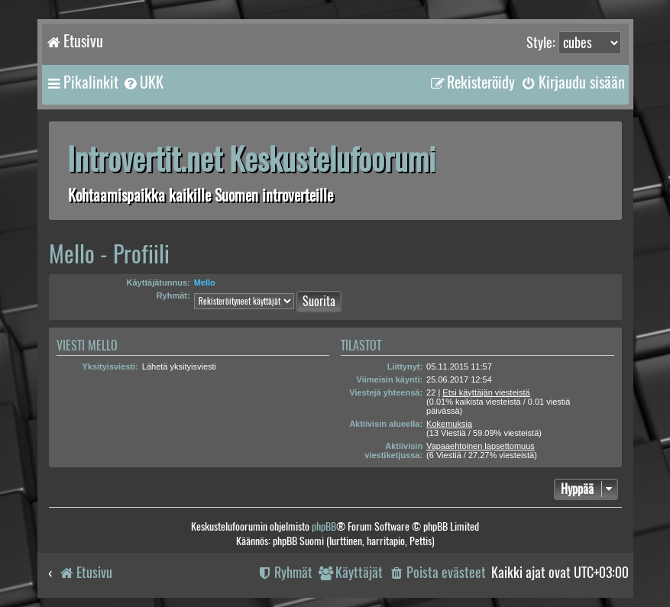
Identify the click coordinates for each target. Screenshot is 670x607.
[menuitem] (142, 82)
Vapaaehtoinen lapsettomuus (480, 445)
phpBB (324, 526)
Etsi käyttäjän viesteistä (485, 392)
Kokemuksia (449, 423)
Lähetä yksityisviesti (179, 366)
